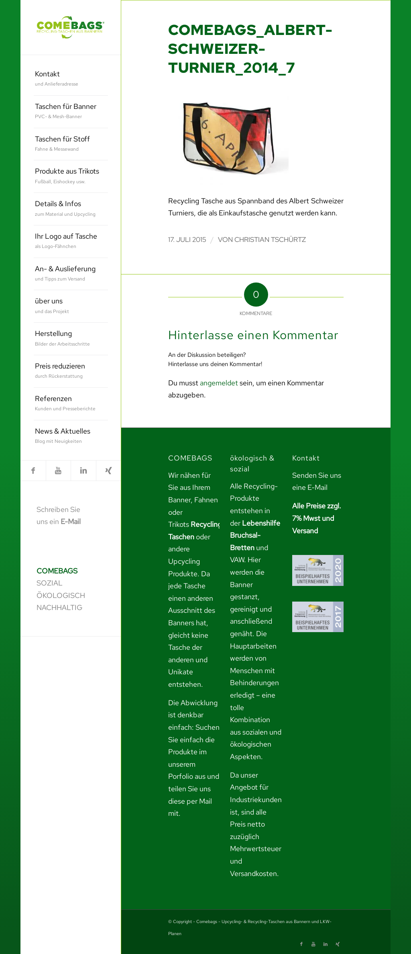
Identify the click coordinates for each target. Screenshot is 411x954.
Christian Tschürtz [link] (270, 239)
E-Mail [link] (71, 521)
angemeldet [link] (219, 382)
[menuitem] (71, 79)
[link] (71, 27)
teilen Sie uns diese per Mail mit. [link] (190, 801)
